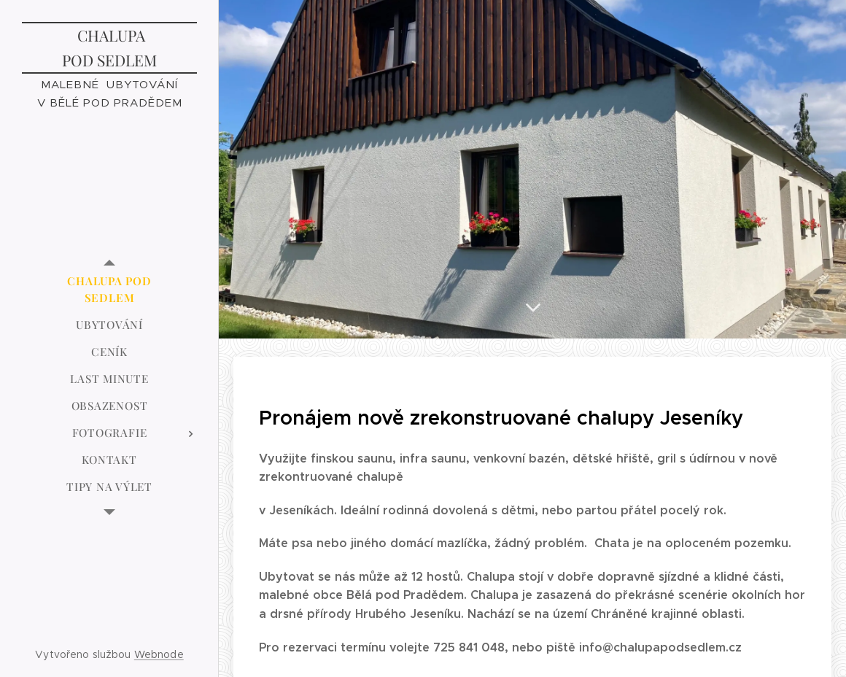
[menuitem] (109, 289)
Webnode (159, 654)
